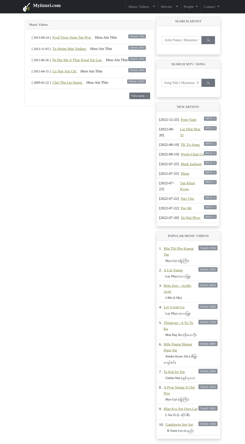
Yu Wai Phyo (190, 218)
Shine (185, 173)
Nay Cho (187, 198)
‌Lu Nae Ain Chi (64, 71)
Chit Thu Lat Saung (68, 82)
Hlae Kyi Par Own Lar (180, 409)
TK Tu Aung (190, 144)
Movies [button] (168, 6)
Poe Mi (186, 208)
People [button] (189, 6)
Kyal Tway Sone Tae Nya (72, 37)
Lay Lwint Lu (174, 307)
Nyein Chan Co (192, 154)
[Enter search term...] (182, 40)
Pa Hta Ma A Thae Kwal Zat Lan (77, 60)
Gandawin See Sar (179, 424)
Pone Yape (188, 119)
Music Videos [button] (140, 6)
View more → (139, 95)
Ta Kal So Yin (174, 372)
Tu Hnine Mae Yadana (69, 49)
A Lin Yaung (173, 270)
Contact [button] (210, 6)
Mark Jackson (191, 164)
